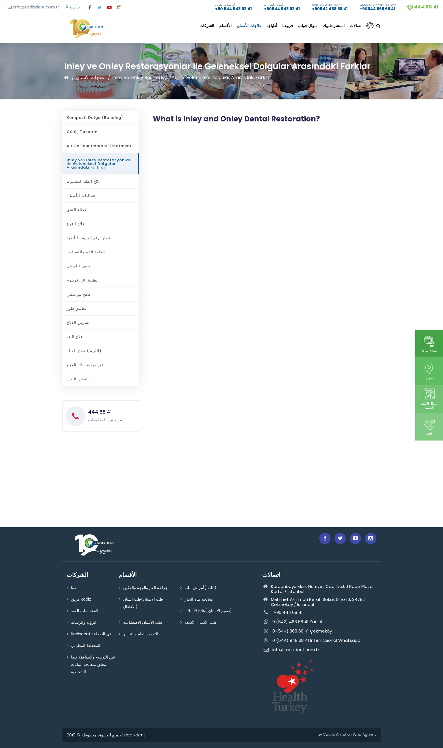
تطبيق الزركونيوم (82, 280)
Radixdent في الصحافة (91, 634)
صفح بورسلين (79, 294)
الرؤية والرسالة (83, 622)
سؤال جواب (308, 26)
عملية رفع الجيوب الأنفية (89, 238)
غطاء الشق (77, 209)
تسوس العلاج (78, 322)
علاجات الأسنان (249, 26)
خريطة (73, 7)
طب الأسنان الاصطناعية (142, 622)
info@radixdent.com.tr (33, 7)
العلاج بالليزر (78, 379)
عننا (74, 587)
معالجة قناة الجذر (198, 599)
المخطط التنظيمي (85, 645)
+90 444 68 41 (282, 612)
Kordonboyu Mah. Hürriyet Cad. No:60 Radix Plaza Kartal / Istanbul (317, 589)
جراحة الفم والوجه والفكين (145, 587)
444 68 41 (423, 7)
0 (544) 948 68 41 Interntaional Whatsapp (311, 640)
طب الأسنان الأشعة (200, 622)
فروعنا (287, 26)
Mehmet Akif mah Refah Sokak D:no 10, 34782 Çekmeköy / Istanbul (313, 602)
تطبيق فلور (76, 308)
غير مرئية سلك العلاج (85, 365)
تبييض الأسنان (79, 266)
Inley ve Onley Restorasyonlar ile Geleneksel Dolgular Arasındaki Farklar (191, 77)
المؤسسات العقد (84, 611)
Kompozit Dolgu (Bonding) (95, 117)
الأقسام (225, 26)
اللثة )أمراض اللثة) (200, 587)
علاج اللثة (75, 336)
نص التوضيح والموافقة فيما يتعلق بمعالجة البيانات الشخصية (93, 664)
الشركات (206, 26)
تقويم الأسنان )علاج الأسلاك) (208, 611)
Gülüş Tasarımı (83, 131)
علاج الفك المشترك (84, 181)
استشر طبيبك (334, 26)
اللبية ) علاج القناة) (84, 351)
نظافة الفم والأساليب (86, 252)
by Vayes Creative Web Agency (347, 734)
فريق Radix (81, 599)
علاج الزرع (76, 223)
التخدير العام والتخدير (140, 634)
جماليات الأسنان (81, 195)
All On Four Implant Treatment (99, 146)
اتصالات (356, 26)
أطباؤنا (271, 26)
